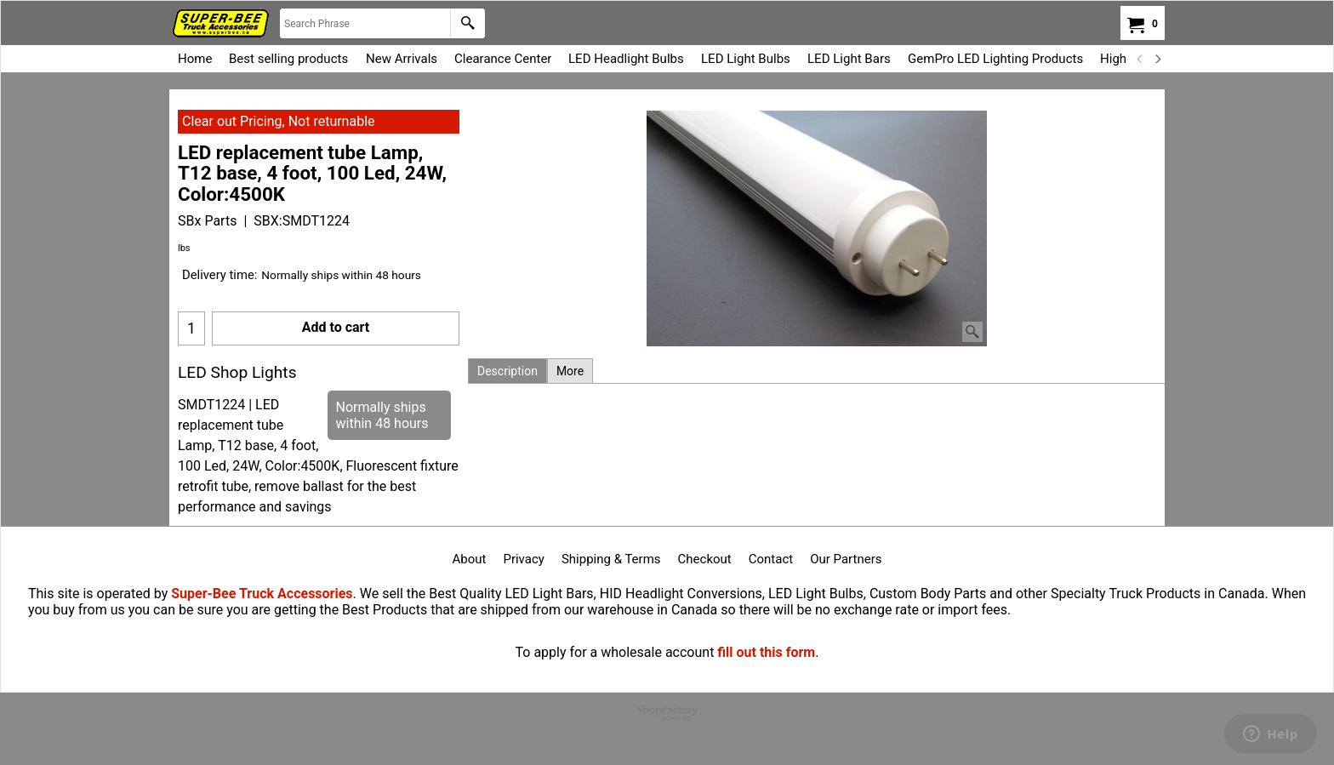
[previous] (1140, 58)
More (570, 371)
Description (507, 371)
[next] (1157, 58)
